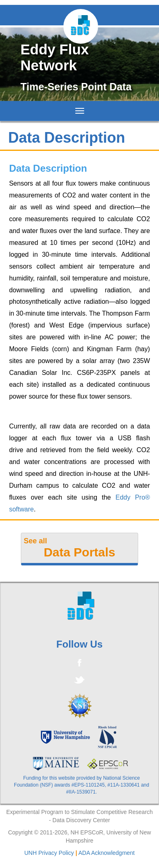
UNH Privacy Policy (49, 853)
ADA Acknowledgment (106, 853)
